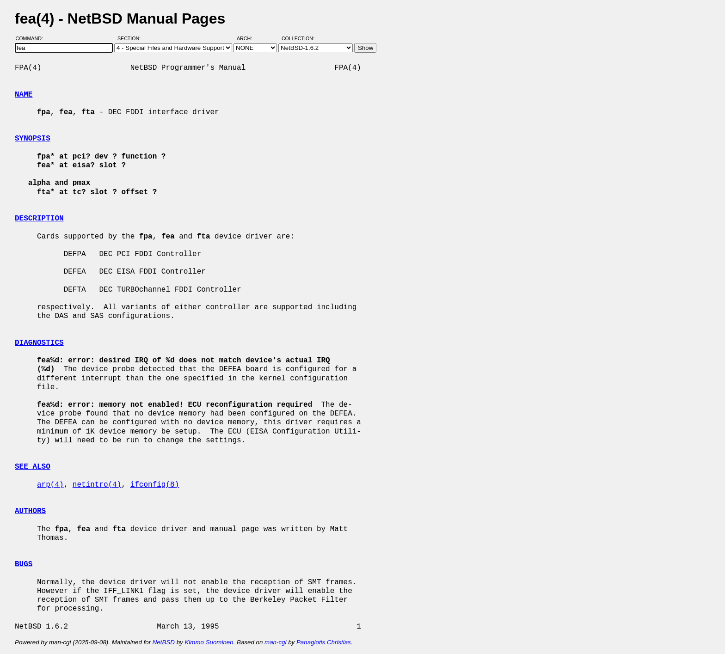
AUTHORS (30, 511)
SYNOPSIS (32, 139)
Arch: (248, 38)
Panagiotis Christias (323, 642)
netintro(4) (97, 485)
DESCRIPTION (39, 219)
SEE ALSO (32, 467)
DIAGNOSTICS (39, 343)
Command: (32, 38)
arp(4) (50, 485)
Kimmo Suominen (208, 642)
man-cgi (275, 642)
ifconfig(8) (154, 485)
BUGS (23, 564)
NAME (23, 95)
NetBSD (164, 642)
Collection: (298, 38)
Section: (131, 38)
